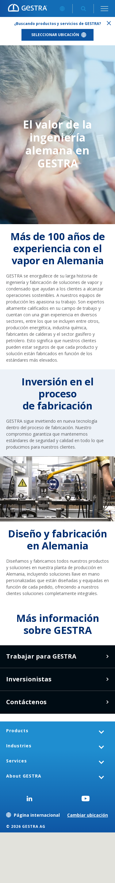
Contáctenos (107, 702)
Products (17, 730)
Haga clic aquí (107, 679)
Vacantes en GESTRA (107, 656)
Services (16, 761)
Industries (19, 746)
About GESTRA (23, 776)
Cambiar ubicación (87, 815)
